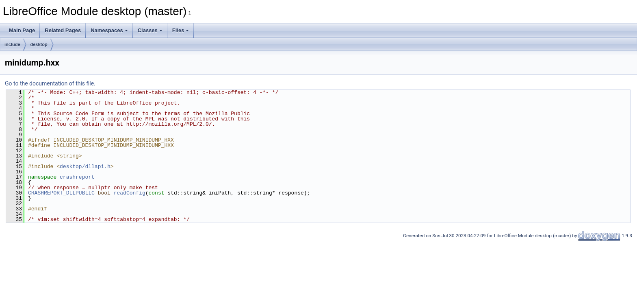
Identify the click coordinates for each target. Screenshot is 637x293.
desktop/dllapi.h (85, 166)
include (12, 44)
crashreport (77, 177)
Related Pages (63, 30)
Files (180, 30)
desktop (39, 44)
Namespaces (109, 30)
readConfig (129, 193)
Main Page (22, 30)
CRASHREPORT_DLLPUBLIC (61, 193)
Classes (150, 30)
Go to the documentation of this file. (50, 83)
